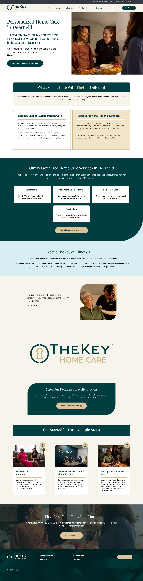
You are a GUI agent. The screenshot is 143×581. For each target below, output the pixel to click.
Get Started (129, 8)
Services (76, 560)
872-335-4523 (131, 2)
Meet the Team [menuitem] (84, 8)
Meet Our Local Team (71, 406)
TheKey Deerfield (46, 556)
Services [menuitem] (99, 8)
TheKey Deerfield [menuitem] (54, 8)
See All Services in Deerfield (71, 230)
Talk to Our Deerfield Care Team (25, 63)
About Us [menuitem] (69, 8)
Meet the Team (78, 556)
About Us (43, 560)
